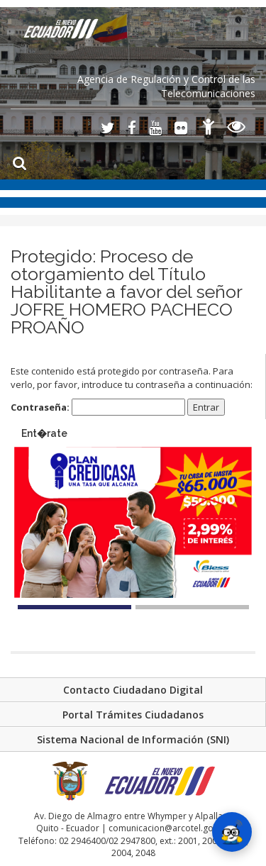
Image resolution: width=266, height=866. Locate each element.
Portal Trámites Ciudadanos (133, 714)
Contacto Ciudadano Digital (133, 689)
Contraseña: (98, 407)
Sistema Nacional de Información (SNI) (133, 739)
